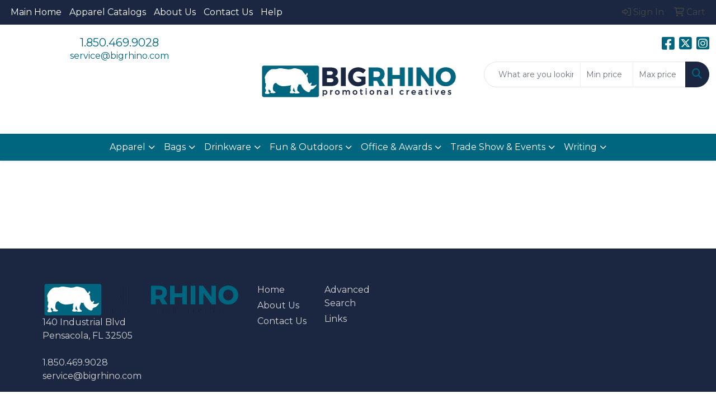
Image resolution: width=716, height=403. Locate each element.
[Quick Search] (532, 74)
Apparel (127, 147)
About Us (175, 12)
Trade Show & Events (497, 147)
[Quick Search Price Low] (606, 74)
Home (271, 289)
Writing (580, 147)
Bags (175, 147)
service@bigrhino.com (119, 55)
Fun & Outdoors (306, 147)
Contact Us (228, 12)
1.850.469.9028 (119, 42)
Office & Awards (396, 147)
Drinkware (227, 147)
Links (335, 318)
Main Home (36, 12)
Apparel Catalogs (107, 12)
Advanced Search (347, 296)
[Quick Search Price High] (659, 74)
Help (271, 12)
